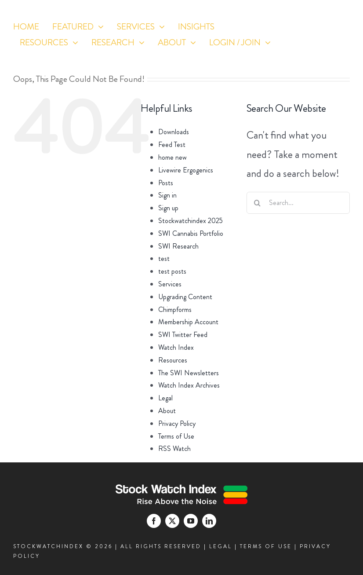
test (164, 258)
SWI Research (178, 246)
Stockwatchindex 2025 (190, 221)
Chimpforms (175, 309)
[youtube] (326, 56)
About (167, 411)
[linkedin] (342, 56)
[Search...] (298, 203)
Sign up (168, 208)
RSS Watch (174, 448)
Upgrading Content (185, 297)
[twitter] (310, 56)
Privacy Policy (177, 423)
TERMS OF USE (266, 546)
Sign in (167, 195)
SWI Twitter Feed (182, 335)
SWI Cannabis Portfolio (190, 233)
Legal (165, 398)
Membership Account (188, 322)
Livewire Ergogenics (185, 170)
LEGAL (220, 546)
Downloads (173, 132)
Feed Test (171, 144)
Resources (172, 360)
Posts (165, 183)
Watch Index (176, 347)
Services (170, 284)
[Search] (258, 203)
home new (172, 157)
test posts (172, 271)
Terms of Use (176, 436)
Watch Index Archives (189, 385)
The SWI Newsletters (188, 373)
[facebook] (294, 56)
